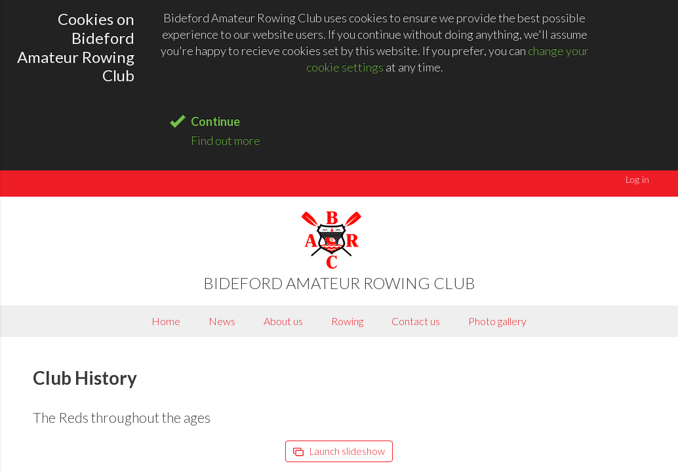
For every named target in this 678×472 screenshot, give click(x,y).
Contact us (415, 321)
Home (165, 321)
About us (283, 321)
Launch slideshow (339, 451)
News (222, 321)
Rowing (347, 321)
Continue (215, 121)
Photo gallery (497, 321)
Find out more (225, 140)
